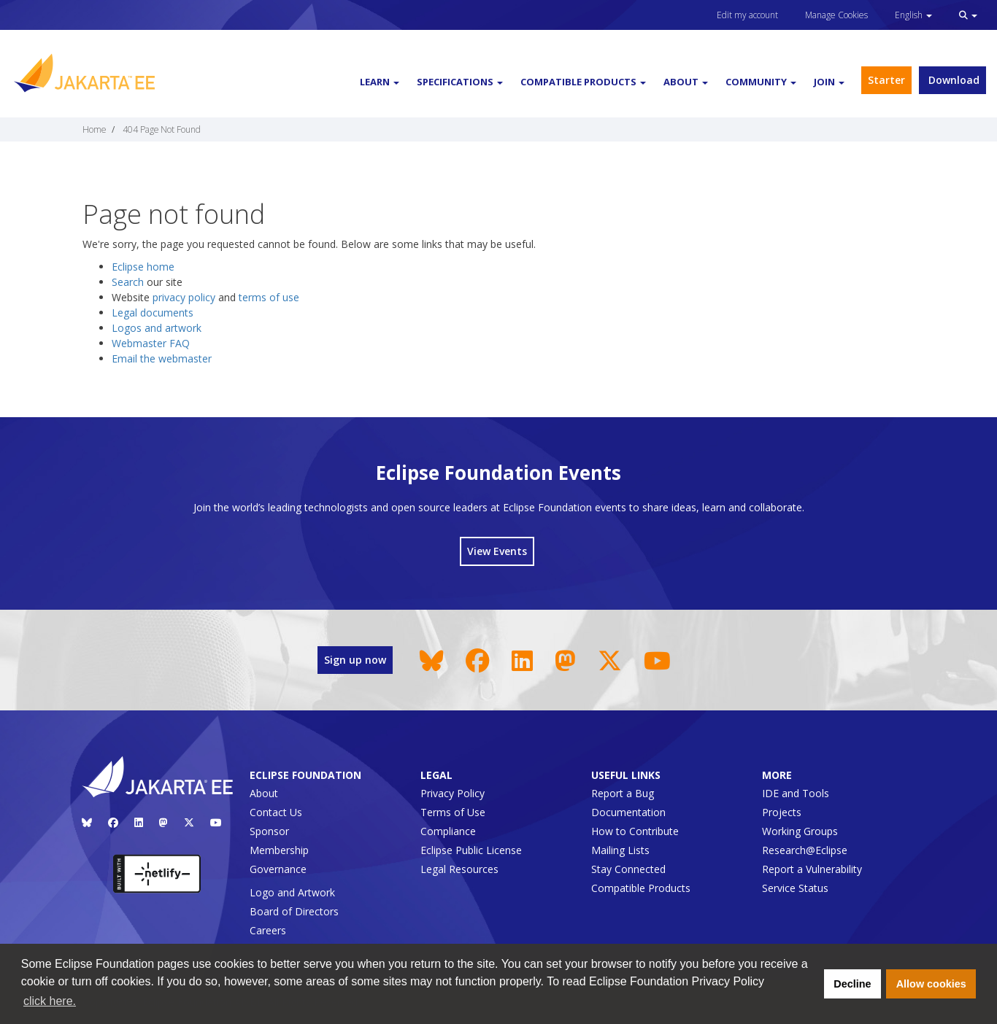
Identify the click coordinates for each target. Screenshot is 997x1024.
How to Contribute (635, 831)
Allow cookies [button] (931, 984)
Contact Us (276, 812)
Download (952, 80)
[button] (968, 15)
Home (94, 129)
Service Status (795, 888)
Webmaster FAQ (151, 343)
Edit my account (747, 15)
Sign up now (355, 660)
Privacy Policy (452, 793)
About (264, 793)
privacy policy (184, 297)
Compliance (448, 831)
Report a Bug (622, 793)
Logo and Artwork (292, 892)
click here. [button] (49, 1001)
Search (128, 282)
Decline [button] (852, 984)
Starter (886, 80)
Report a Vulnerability (812, 869)
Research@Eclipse (804, 850)
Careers (268, 930)
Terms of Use (452, 812)
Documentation (628, 812)
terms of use (269, 297)
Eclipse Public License (471, 850)
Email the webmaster (162, 358)
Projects (781, 812)
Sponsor (269, 831)
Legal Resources (459, 869)
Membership (279, 850)
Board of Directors (294, 911)
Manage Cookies (836, 15)
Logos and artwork (156, 328)
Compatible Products (640, 888)
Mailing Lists (620, 850)
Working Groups (800, 831)
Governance (278, 869)
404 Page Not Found (162, 129)
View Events (497, 551)
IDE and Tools (795, 793)
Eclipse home (143, 267)
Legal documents (152, 312)
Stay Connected (628, 869)
